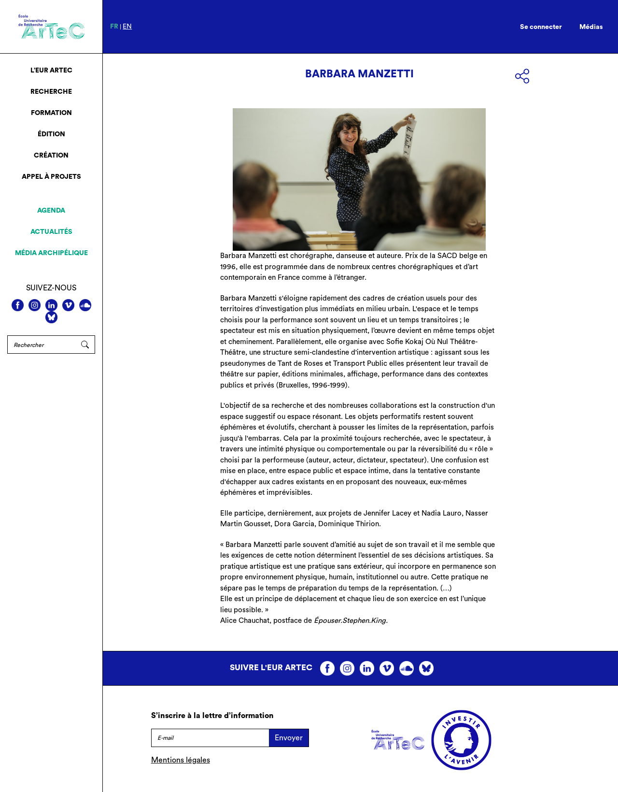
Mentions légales (180, 760)
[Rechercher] (41, 344)
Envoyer (289, 738)
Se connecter (541, 27)
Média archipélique (51, 253)
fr (114, 26)
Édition (51, 134)
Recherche (51, 91)
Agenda (51, 210)
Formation (51, 113)
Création (51, 155)
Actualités (51, 232)
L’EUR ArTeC (51, 70)
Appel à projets (51, 176)
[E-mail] (210, 738)
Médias (591, 27)
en (127, 26)
